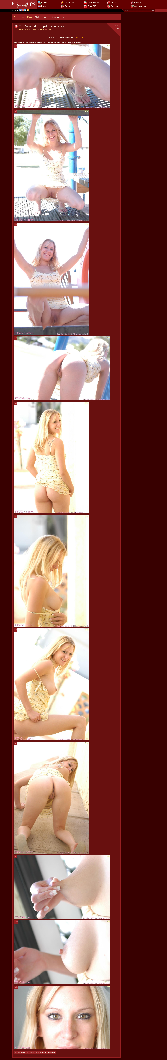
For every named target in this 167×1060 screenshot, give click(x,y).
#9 (16, 857)
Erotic (43, 6)
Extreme (68, 6)
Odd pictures (140, 6)
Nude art (138, 2)
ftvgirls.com (79, 37)
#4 (16, 338)
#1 (16, 46)
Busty (113, 2)
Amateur (45, 2)
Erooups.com (19, 17)
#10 (16, 922)
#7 (16, 630)
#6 (16, 516)
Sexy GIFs (92, 6)
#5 (16, 403)
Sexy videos (93, 2)
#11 (16, 987)
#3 (16, 224)
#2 (16, 111)
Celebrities (69, 2)
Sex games (116, 6)
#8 (16, 743)
